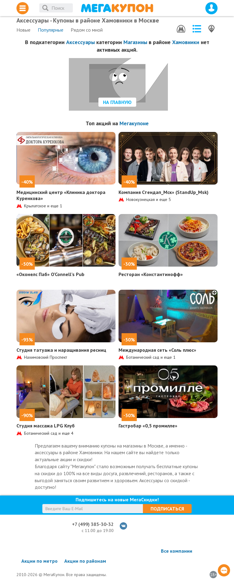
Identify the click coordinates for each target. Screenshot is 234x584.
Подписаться (167, 509)
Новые (23, 30)
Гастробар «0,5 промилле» (148, 426)
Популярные (50, 30)
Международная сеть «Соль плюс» (157, 350)
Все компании (176, 551)
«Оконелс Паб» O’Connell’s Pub (50, 274)
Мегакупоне (134, 123)
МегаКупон (117, 8)
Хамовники (185, 42)
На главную (117, 102)
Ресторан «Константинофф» (151, 274)
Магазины (135, 42)
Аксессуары (80, 42)
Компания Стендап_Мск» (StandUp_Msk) (163, 192)
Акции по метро (39, 561)
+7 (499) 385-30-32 (93, 524)
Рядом (87, 30)
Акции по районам (85, 561)
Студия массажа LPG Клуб (45, 426)
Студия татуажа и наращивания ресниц (61, 350)
